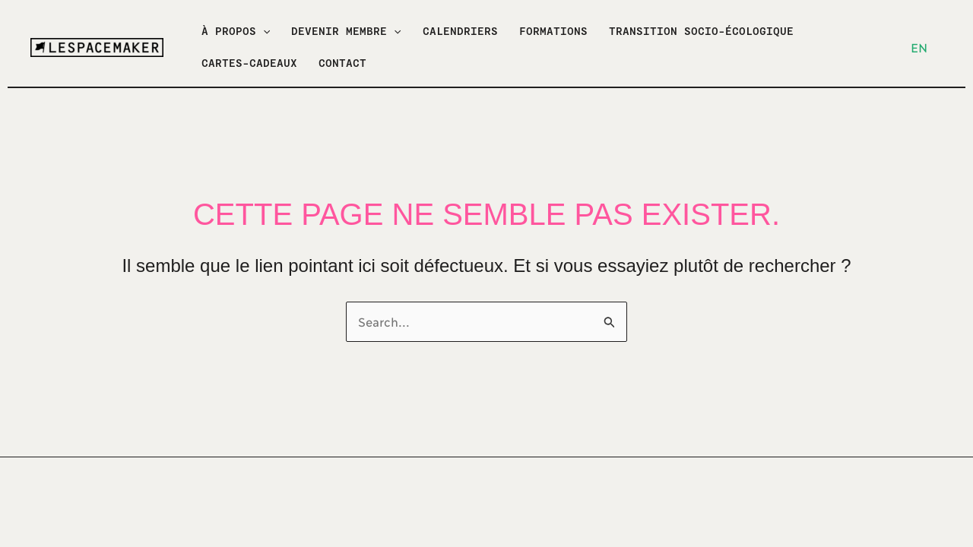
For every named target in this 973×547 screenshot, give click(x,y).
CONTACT (342, 63)
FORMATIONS (553, 31)
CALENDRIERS (460, 31)
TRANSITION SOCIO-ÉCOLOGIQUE (701, 31)
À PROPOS (235, 31)
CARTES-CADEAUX (249, 63)
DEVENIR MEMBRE (346, 31)
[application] (263, 31)
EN (919, 47)
